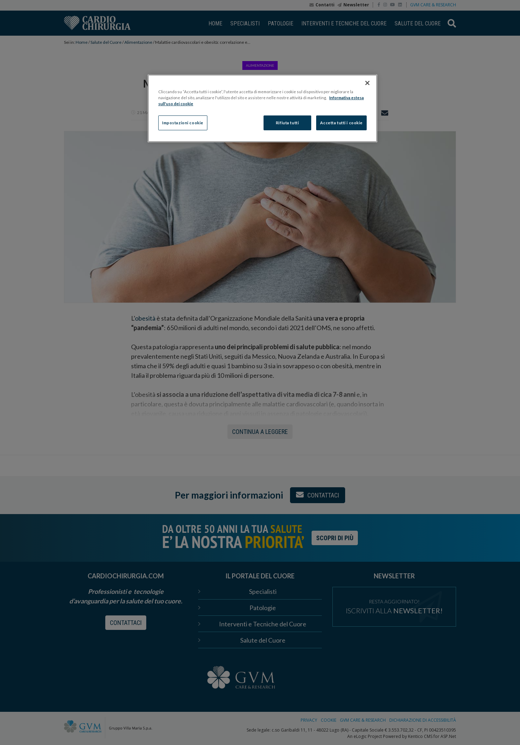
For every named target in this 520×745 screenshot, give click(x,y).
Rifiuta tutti (287, 122)
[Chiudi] (367, 83)
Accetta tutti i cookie (341, 122)
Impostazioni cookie (182, 122)
